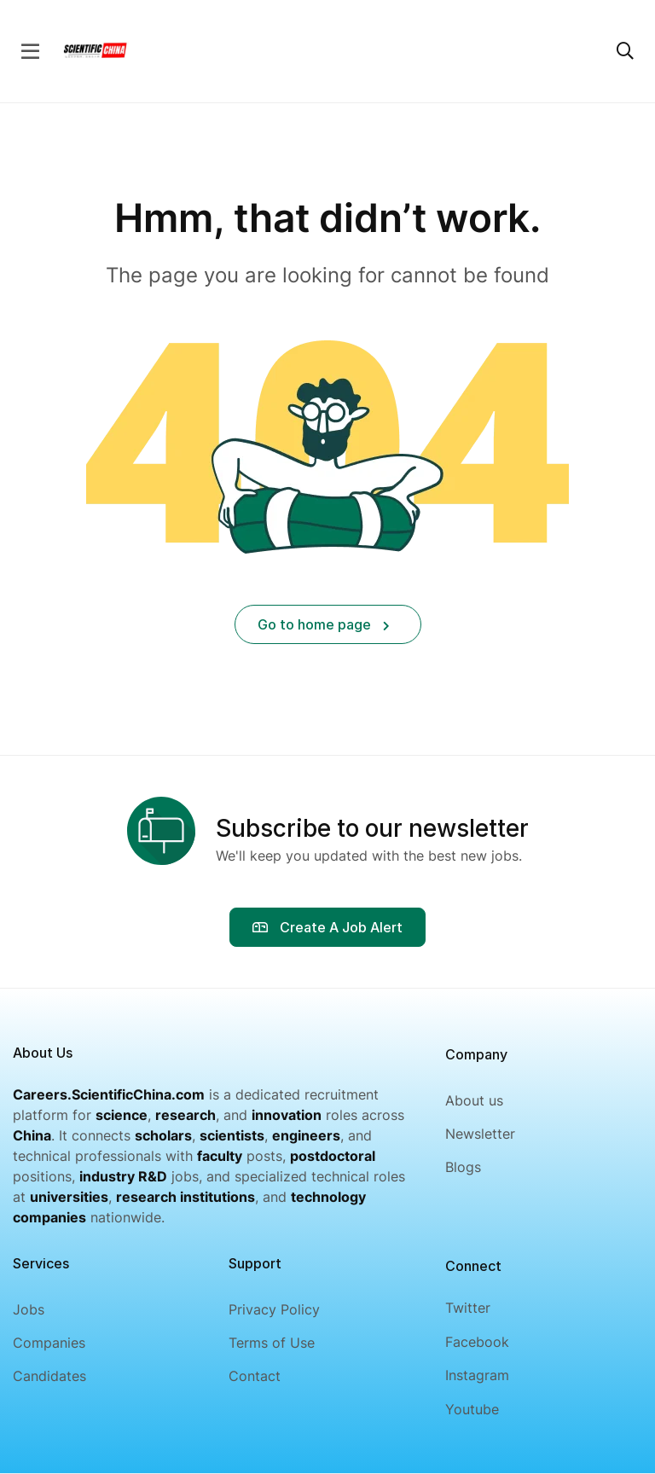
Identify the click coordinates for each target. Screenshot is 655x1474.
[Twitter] (477, 1308)
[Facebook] (477, 1342)
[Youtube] (477, 1409)
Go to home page (324, 624)
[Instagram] (477, 1375)
